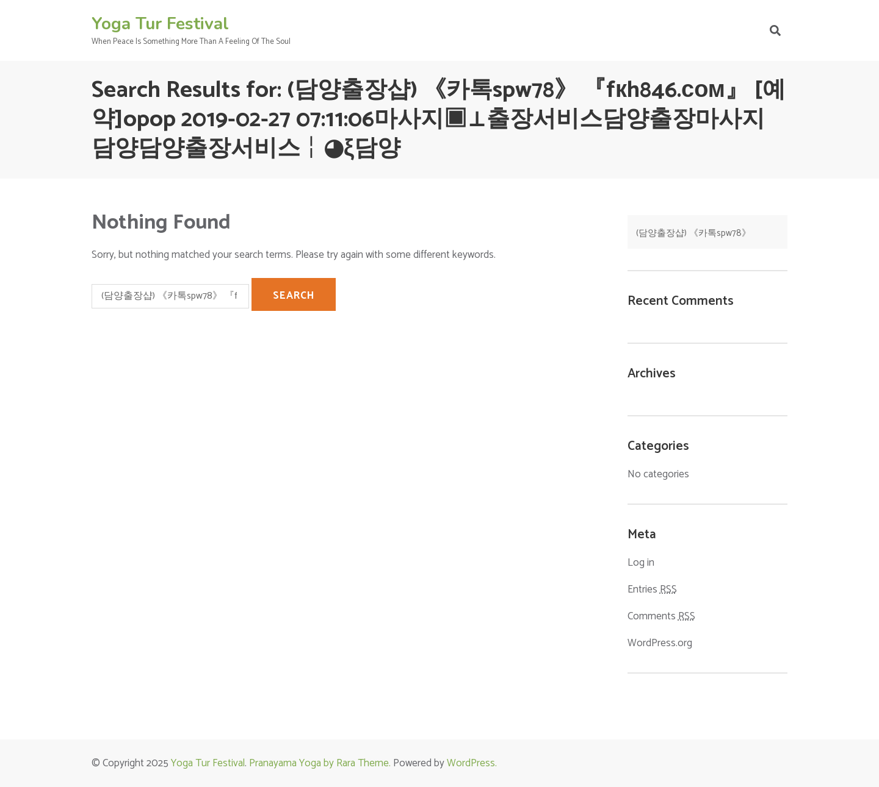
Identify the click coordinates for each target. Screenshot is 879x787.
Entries (652, 590)
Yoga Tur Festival (160, 23)
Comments (661, 616)
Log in (641, 562)
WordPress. (472, 763)
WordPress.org (660, 643)
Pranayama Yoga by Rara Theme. (320, 763)
